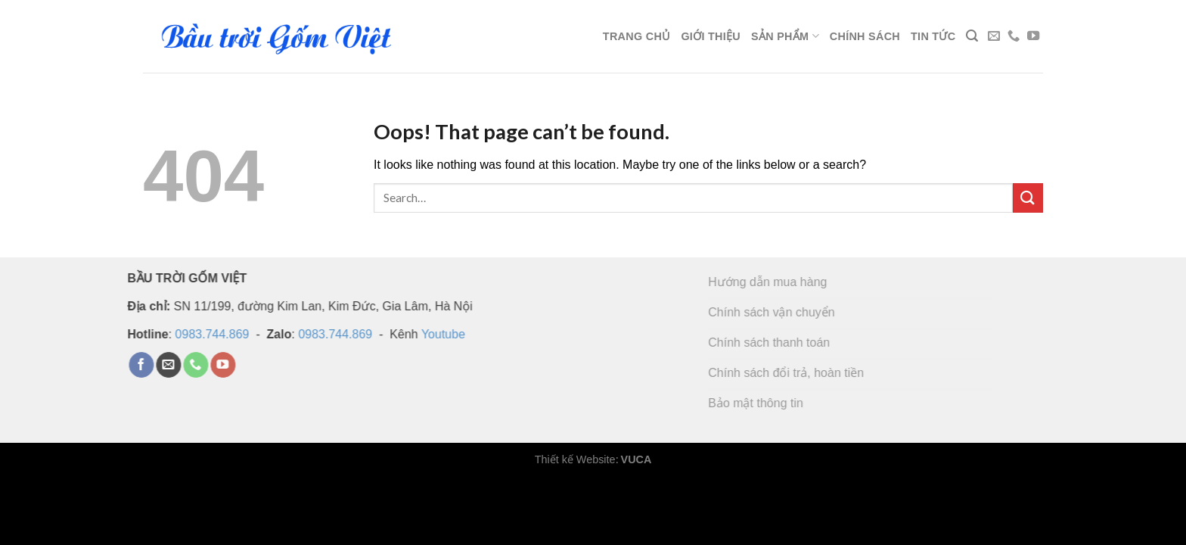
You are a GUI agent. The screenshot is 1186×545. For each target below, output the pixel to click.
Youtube (427, 333)
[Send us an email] (994, 36)
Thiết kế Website (575, 459)
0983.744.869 (197, 333)
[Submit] (1028, 198)
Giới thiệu (710, 36)
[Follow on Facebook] (125, 365)
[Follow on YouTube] (1033, 36)
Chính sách (865, 36)
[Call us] (1013, 36)
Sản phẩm (785, 36)
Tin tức (933, 36)
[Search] (972, 36)
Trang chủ (637, 36)
